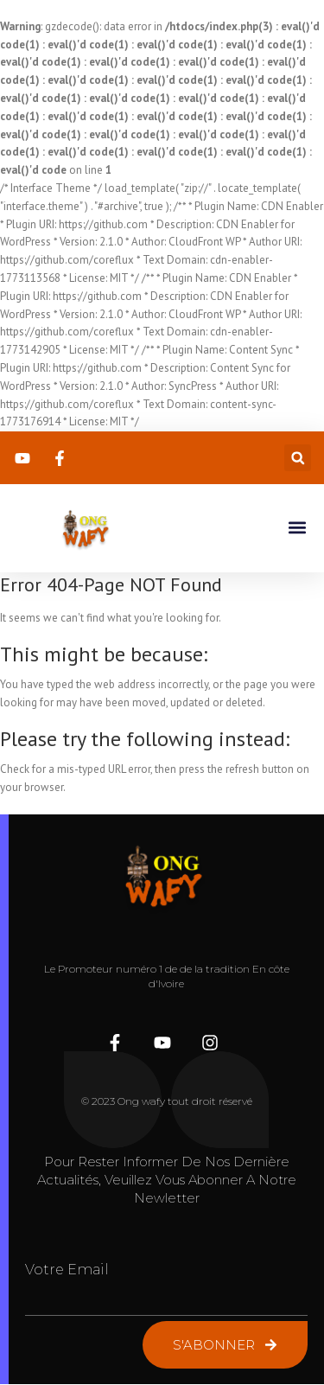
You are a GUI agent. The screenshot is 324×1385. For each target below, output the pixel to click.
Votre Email (67, 1269)
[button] (297, 457)
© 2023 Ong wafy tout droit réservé (166, 1101)
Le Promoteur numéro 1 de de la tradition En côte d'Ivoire (166, 976)
